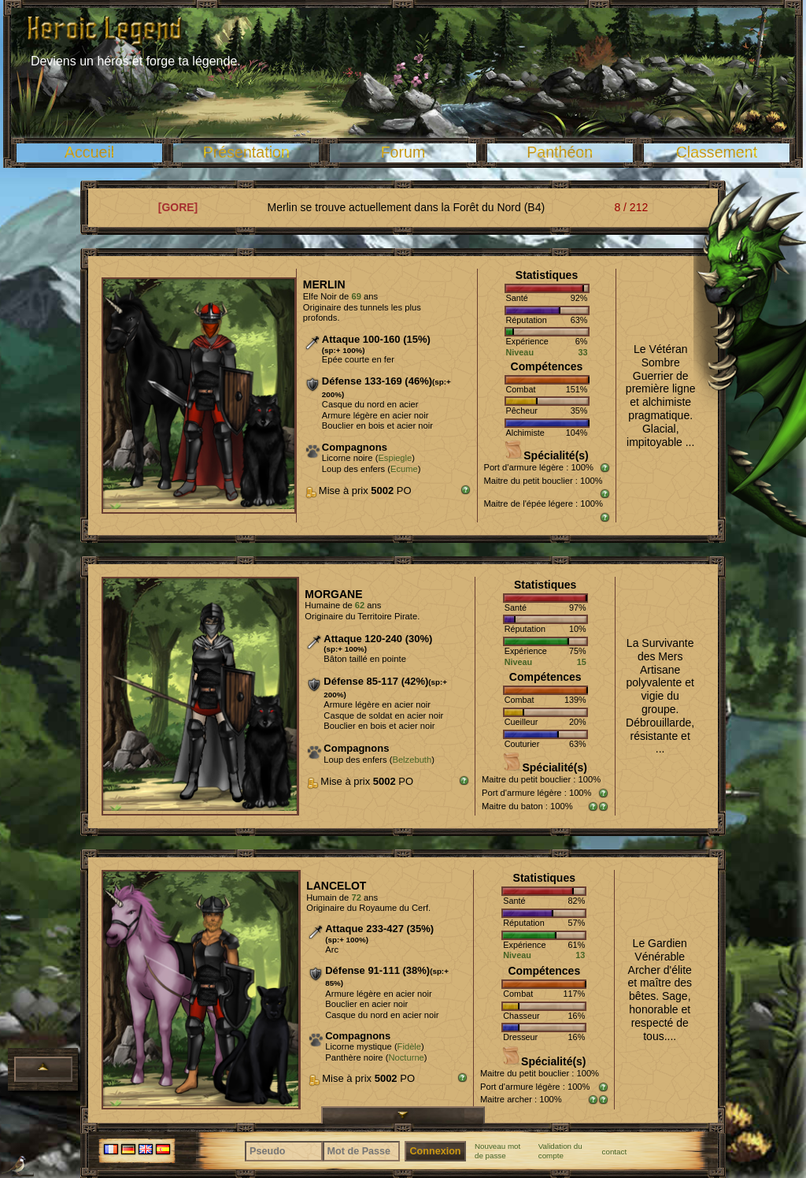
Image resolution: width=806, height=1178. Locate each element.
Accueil (89, 152)
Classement (716, 152)
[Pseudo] (284, 1151)
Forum (403, 152)
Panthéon (560, 152)
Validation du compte (560, 1151)
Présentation (246, 152)
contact (614, 1151)
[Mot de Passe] (362, 1151)
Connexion (434, 1151)
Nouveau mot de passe (497, 1151)
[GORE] (178, 207)
